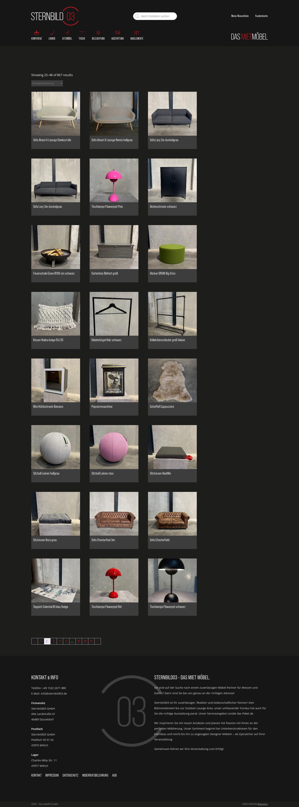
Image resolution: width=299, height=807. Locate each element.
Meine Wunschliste (240, 16)
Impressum (52, 775)
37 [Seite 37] (91, 641)
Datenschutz (70, 775)
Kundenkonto (261, 16)
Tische (82, 38)
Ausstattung (117, 38)
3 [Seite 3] (53, 641)
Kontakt (36, 775)
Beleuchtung (98, 38)
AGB (114, 775)
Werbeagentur (263, 804)
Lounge (52, 38)
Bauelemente (136, 38)
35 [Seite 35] (79, 641)
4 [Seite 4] (59, 641)
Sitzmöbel (67, 38)
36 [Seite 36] (85, 641)
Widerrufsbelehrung (95, 775)
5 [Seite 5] (66, 641)
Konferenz (36, 38)
